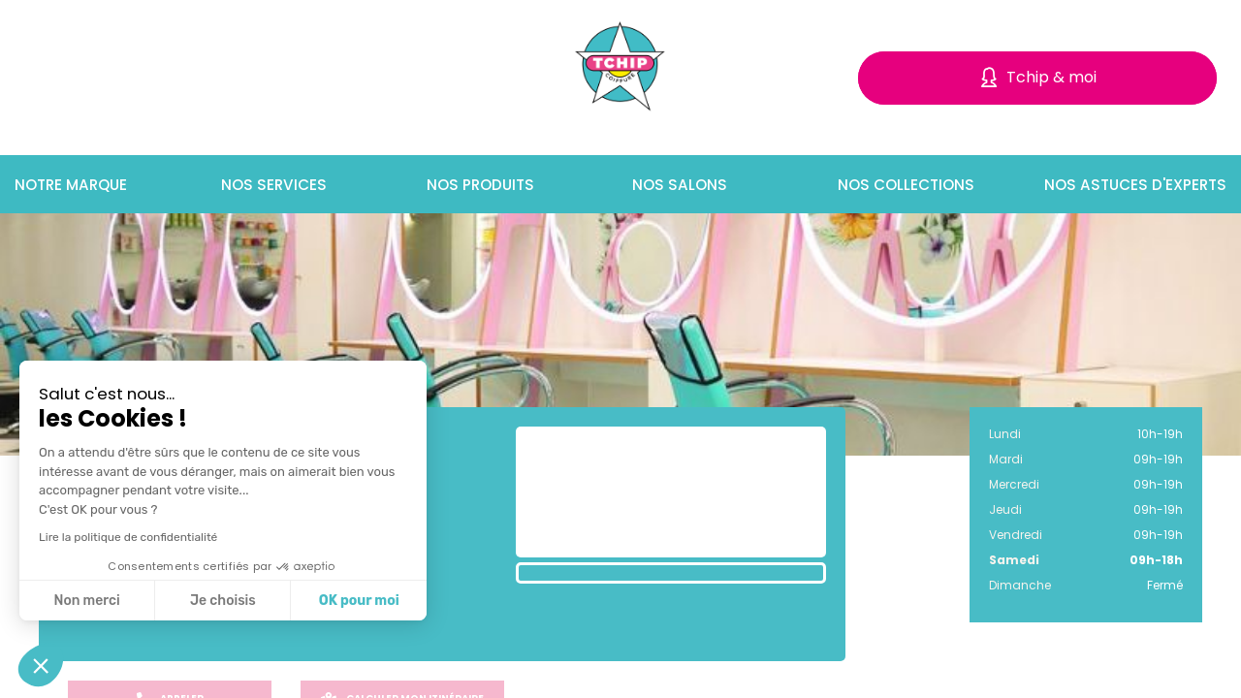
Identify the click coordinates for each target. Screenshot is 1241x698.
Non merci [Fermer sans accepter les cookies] (86, 600)
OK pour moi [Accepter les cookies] (359, 600)
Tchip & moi (1051, 77)
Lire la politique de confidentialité (128, 537)
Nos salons (676, 184)
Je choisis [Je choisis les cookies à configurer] (223, 600)
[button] (40, 665)
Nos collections (904, 184)
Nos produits (478, 184)
